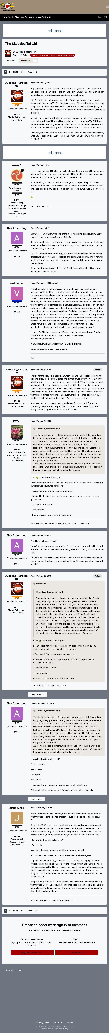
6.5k (17, 449)
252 (17, 311)
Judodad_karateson (26, 52)
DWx (16, 421)
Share (11, 60)
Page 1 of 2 (33, 72)
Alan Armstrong (16, 228)
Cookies (69, 1022)
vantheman (16, 283)
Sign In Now (77, 952)
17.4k (17, 200)
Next (15, 72)
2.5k (17, 256)
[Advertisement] (54, 998)
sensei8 (16, 165)
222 (17, 114)
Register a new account (32, 952)
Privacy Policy (42, 1022)
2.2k (17, 836)
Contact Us (57, 1022)
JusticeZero (16, 807)
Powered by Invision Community (54, 1029)
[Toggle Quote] (34, 428)
